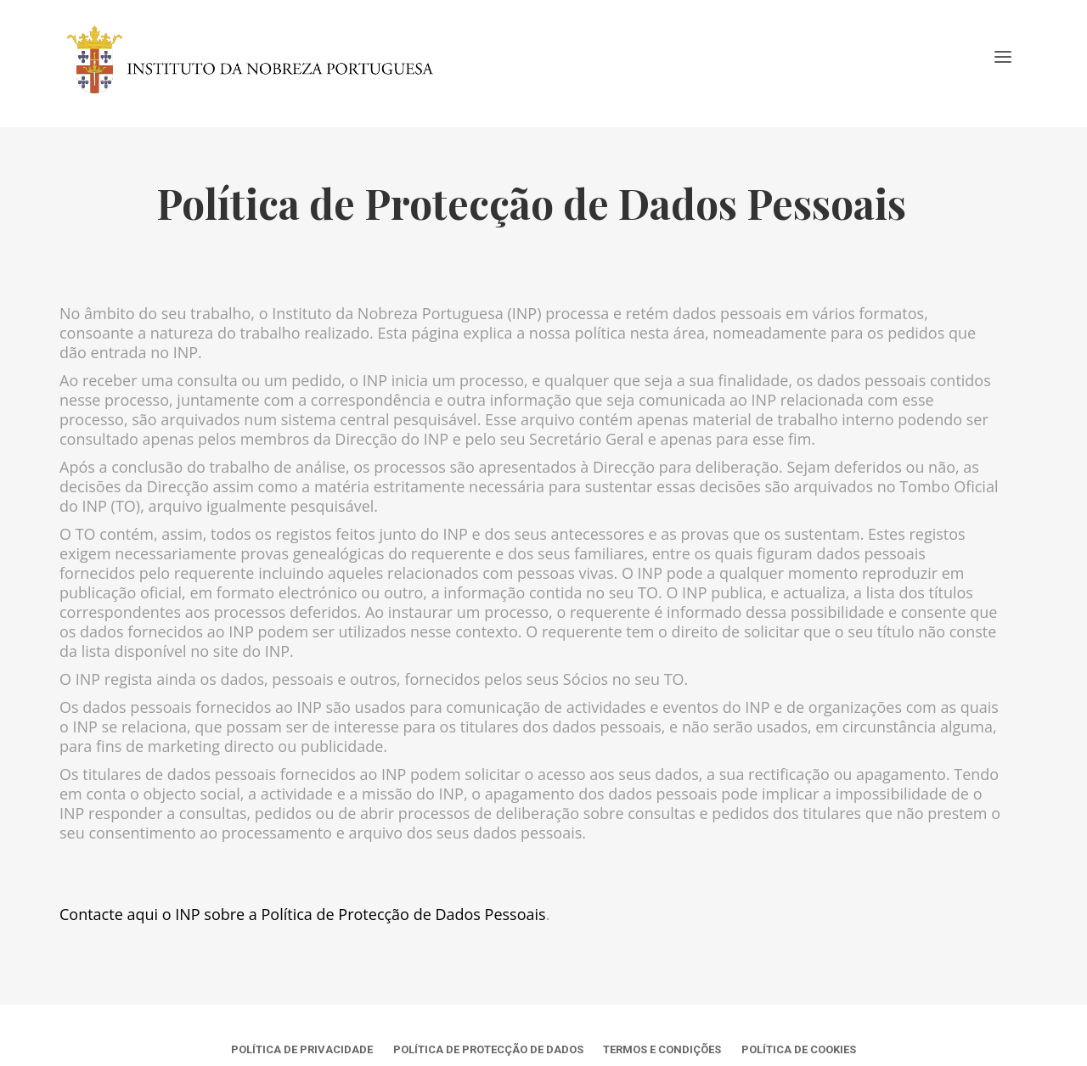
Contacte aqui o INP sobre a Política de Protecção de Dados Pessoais (302, 914)
